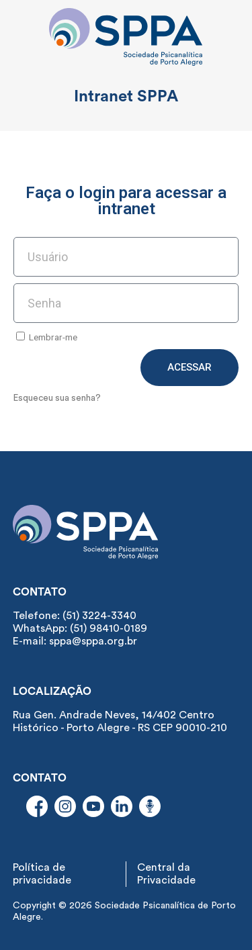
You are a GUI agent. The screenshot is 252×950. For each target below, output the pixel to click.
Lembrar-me (46, 337)
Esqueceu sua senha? (57, 398)
